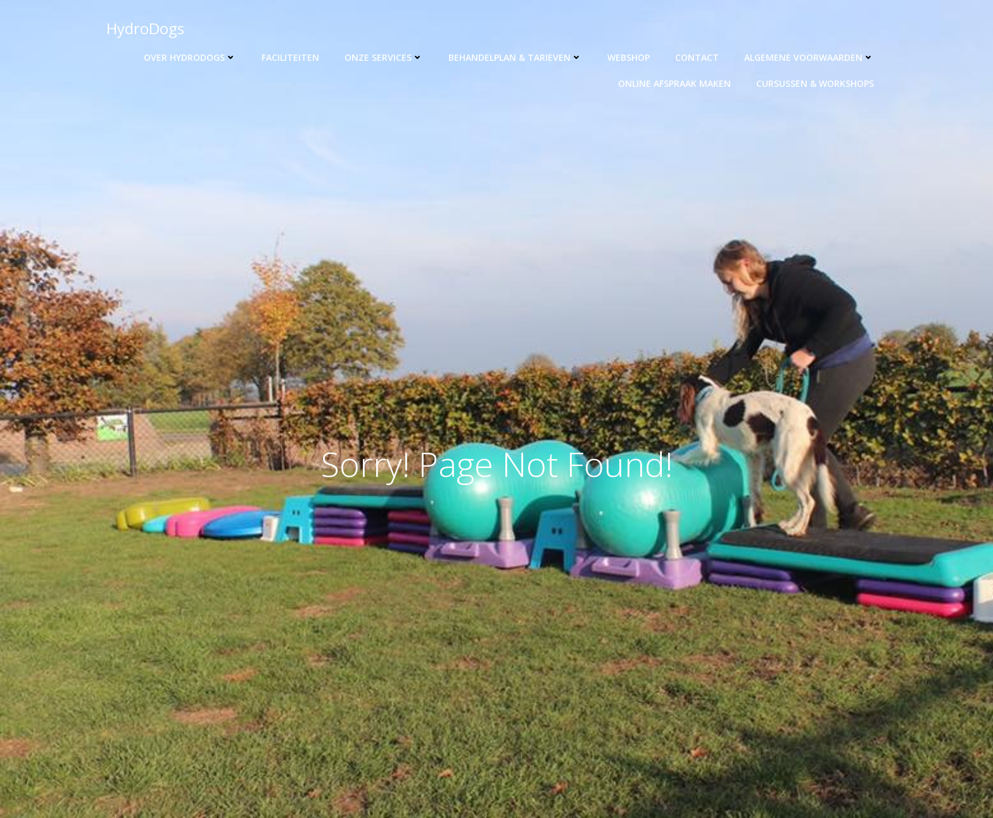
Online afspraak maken (674, 83)
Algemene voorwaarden (809, 57)
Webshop (628, 57)
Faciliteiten (290, 57)
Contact (697, 57)
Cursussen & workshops (815, 83)
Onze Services (384, 57)
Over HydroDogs (190, 57)
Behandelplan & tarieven (515, 57)
